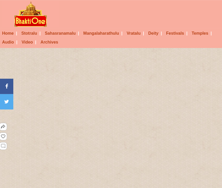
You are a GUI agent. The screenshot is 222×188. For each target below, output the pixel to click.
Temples (202, 33)
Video (29, 42)
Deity (155, 33)
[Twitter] (6, 102)
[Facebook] (6, 86)
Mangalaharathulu (102, 33)
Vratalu (135, 33)
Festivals (177, 33)
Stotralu (31, 33)
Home (9, 33)
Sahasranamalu (62, 33)
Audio (9, 42)
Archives (49, 42)
